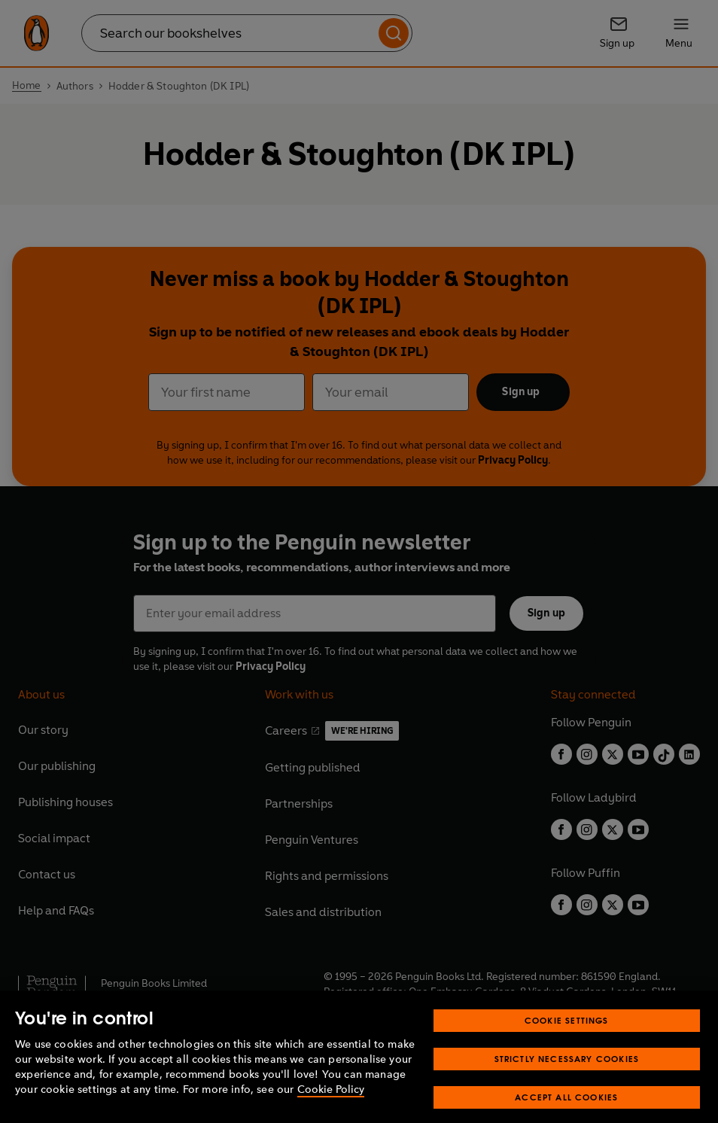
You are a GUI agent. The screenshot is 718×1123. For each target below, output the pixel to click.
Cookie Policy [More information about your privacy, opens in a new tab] (330, 1104)
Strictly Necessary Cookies (567, 1073)
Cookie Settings (567, 1035)
